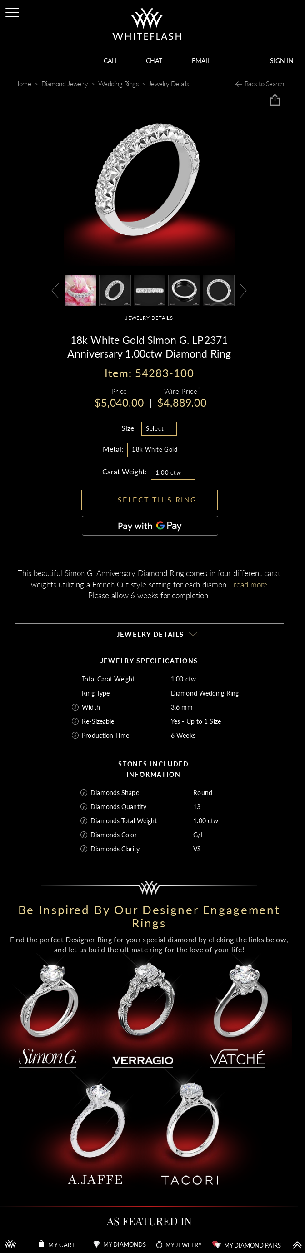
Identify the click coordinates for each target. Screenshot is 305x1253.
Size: (128, 427)
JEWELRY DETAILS (149, 318)
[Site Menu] (13, 10)
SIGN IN (282, 61)
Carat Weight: (124, 471)
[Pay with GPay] (150, 526)
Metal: (113, 448)
